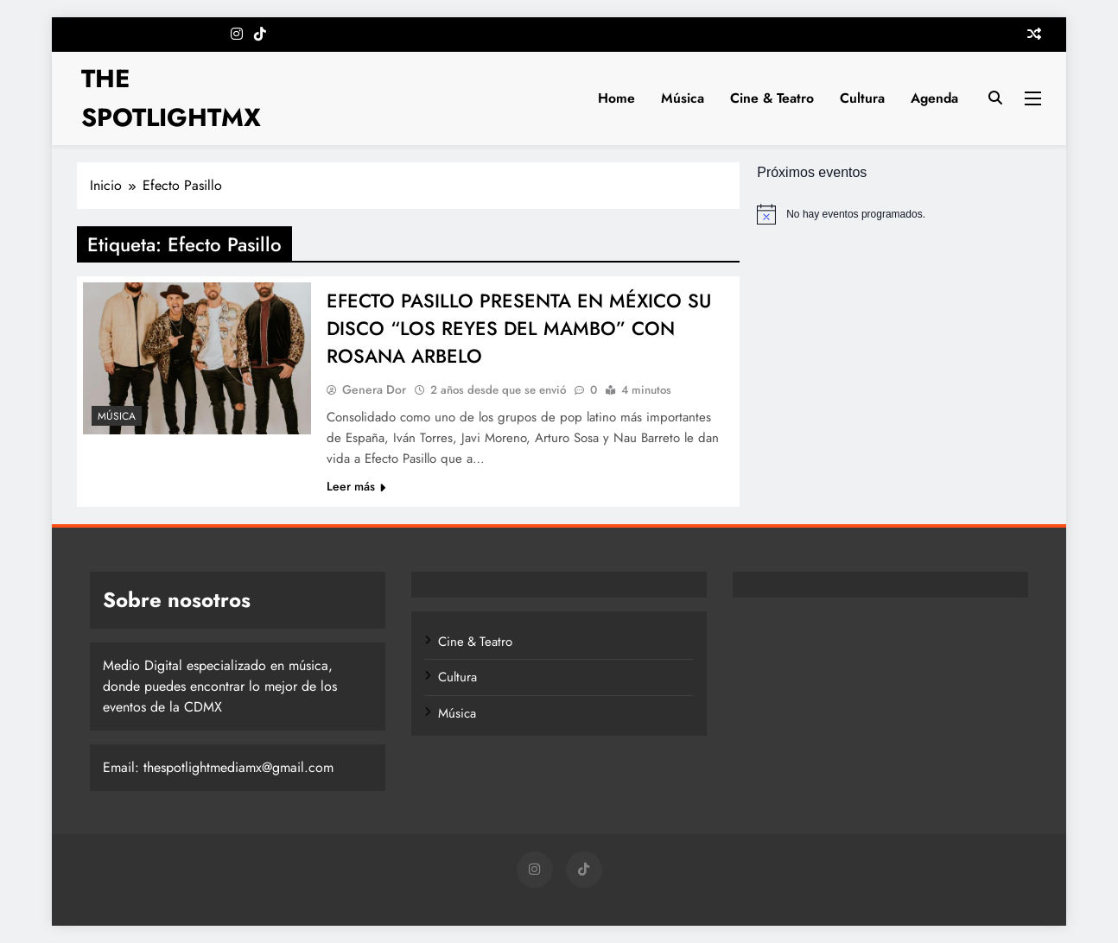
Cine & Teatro (772, 98)
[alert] (899, 214)
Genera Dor (374, 389)
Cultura (862, 98)
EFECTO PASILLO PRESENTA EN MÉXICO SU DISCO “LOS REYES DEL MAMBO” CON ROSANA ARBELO (519, 328)
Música (682, 98)
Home (616, 98)
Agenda (934, 98)
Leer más (356, 486)
